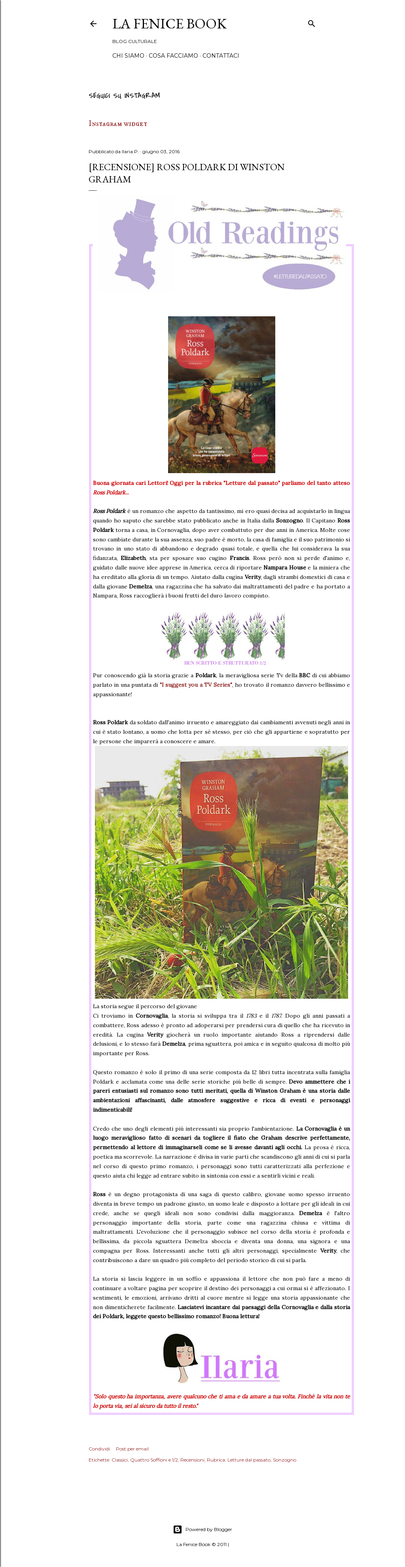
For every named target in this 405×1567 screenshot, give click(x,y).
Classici (120, 1460)
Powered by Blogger (202, 1529)
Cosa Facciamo (173, 55)
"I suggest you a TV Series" (196, 684)
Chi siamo (128, 55)
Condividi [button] (99, 1449)
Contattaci (220, 55)
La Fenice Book (169, 23)
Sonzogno (284, 1460)
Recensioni (192, 1460)
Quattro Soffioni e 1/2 (154, 1460)
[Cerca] (311, 22)
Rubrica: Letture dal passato (239, 1460)
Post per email (132, 1449)
